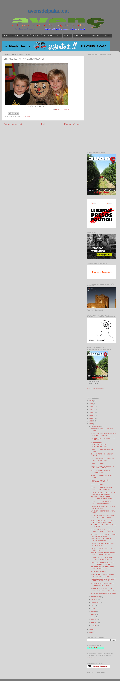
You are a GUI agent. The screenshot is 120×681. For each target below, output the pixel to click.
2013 (91, 421)
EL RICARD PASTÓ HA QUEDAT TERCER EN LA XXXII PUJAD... (102, 530)
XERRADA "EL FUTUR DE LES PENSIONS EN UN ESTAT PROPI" (103, 589)
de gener (94, 625)
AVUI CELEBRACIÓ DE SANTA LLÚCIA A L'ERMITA (101, 540)
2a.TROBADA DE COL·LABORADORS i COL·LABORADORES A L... (101, 444)
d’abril (93, 617)
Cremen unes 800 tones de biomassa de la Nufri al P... (103, 507)
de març (94, 620)
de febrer (94, 623)
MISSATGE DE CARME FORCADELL (103, 593)
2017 (91, 409)
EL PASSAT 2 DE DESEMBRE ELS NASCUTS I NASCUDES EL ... (102, 516)
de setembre (95, 602)
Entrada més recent (13, 124)
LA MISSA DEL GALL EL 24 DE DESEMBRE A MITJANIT (101, 502)
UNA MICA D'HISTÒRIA (51, 36)
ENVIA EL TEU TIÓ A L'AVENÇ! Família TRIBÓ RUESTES (101, 488)
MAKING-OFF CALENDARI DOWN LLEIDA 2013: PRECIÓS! (102, 575)
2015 (91, 415)
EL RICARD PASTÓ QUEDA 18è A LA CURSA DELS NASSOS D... (103, 434)
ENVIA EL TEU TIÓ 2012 (62, 109)
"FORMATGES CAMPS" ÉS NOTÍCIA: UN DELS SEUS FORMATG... (103, 553)
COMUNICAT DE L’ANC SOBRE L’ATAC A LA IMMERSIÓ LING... (102, 558)
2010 (91, 629)
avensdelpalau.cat (48, 11)
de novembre (95, 597)
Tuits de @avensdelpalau (95, 388)
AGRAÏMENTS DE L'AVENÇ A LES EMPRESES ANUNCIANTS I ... (102, 584)
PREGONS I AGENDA (20, 36)
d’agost (93, 605)
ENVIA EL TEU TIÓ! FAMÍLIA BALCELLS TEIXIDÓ (100, 471)
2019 (91, 403)
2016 (91, 412)
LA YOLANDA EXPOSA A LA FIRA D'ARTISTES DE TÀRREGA (102, 563)
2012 (91, 424)
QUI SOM (35, 36)
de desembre (95, 426)
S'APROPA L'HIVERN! (98, 571)
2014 (91, 418)
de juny (93, 611)
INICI (6, 36)
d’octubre (94, 599)
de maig (94, 614)
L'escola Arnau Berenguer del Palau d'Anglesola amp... (102, 544)
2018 (91, 406)
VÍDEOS (107, 36)
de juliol (94, 608)
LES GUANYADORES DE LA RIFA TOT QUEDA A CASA (102, 459)
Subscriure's (91, 658)
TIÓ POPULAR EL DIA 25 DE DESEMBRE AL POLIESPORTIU (102, 498)
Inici (43, 124)
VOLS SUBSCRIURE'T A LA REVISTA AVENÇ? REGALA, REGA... (103, 580)
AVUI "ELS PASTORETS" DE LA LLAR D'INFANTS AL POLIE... (101, 521)
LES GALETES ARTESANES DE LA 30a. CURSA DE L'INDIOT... (103, 493)
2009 (91, 632)
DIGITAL (67, 36)
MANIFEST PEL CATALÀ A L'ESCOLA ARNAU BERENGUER (103, 535)
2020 (91, 401)
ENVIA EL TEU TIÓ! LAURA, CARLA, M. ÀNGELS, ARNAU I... (103, 467)
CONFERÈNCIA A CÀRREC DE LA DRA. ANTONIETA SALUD (102, 567)
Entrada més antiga (73, 124)
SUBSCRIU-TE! (80, 36)
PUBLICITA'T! (95, 36)
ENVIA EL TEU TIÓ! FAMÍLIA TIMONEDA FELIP (100, 481)
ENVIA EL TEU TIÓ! (97, 463)
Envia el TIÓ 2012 (26, 116)
